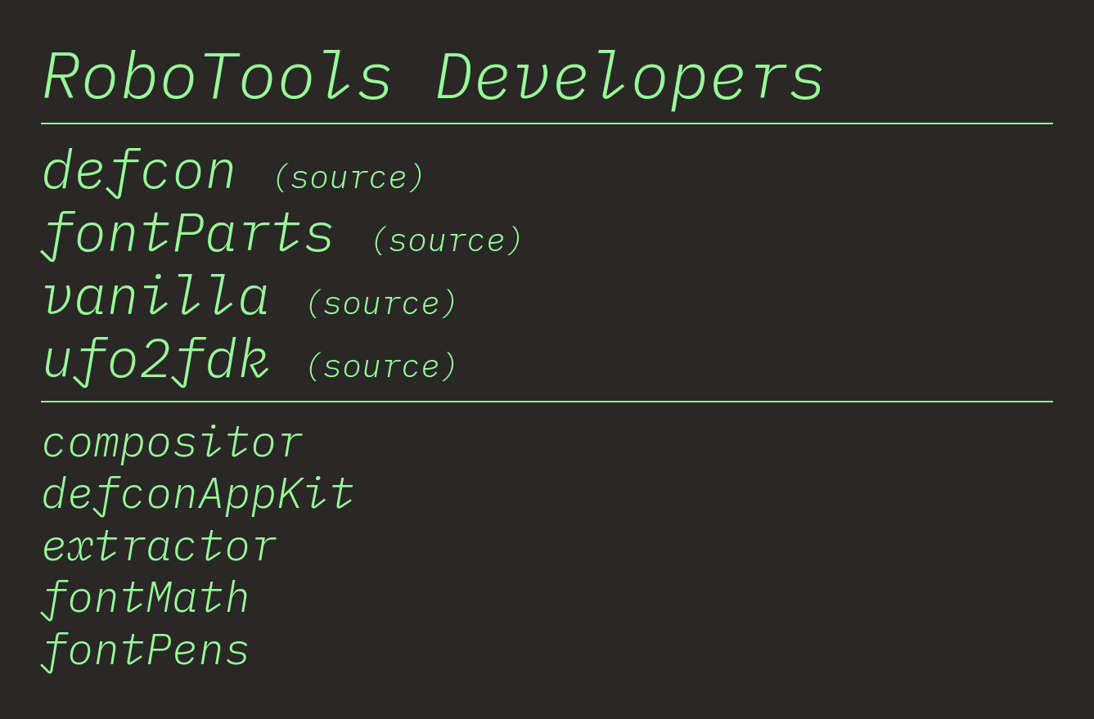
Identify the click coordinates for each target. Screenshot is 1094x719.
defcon (139, 167)
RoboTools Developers (433, 73)
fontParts (188, 230)
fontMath (145, 595)
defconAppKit (198, 491)
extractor (159, 544)
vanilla (155, 293)
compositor (172, 440)
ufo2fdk (155, 356)
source (348, 176)
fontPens (145, 647)
